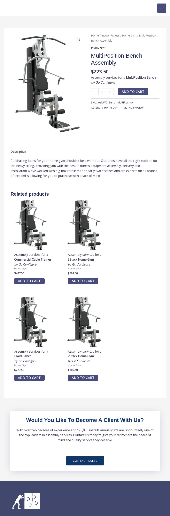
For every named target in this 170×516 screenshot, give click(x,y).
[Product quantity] (102, 91)
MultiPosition (137, 108)
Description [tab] (19, 151)
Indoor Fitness (111, 35)
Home (95, 35)
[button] (78, 39)
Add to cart (133, 92)
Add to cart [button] (27, 278)
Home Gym (130, 35)
